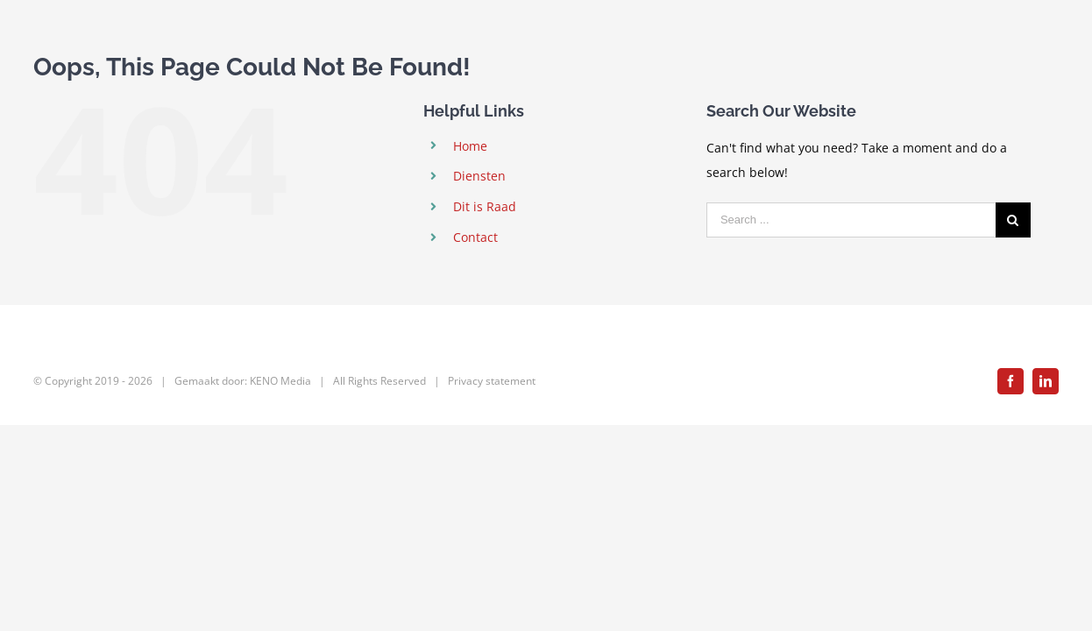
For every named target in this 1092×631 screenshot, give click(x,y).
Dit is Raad (484, 206)
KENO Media (280, 380)
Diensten (479, 175)
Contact (475, 237)
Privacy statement (491, 380)
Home (470, 146)
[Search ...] (851, 220)
